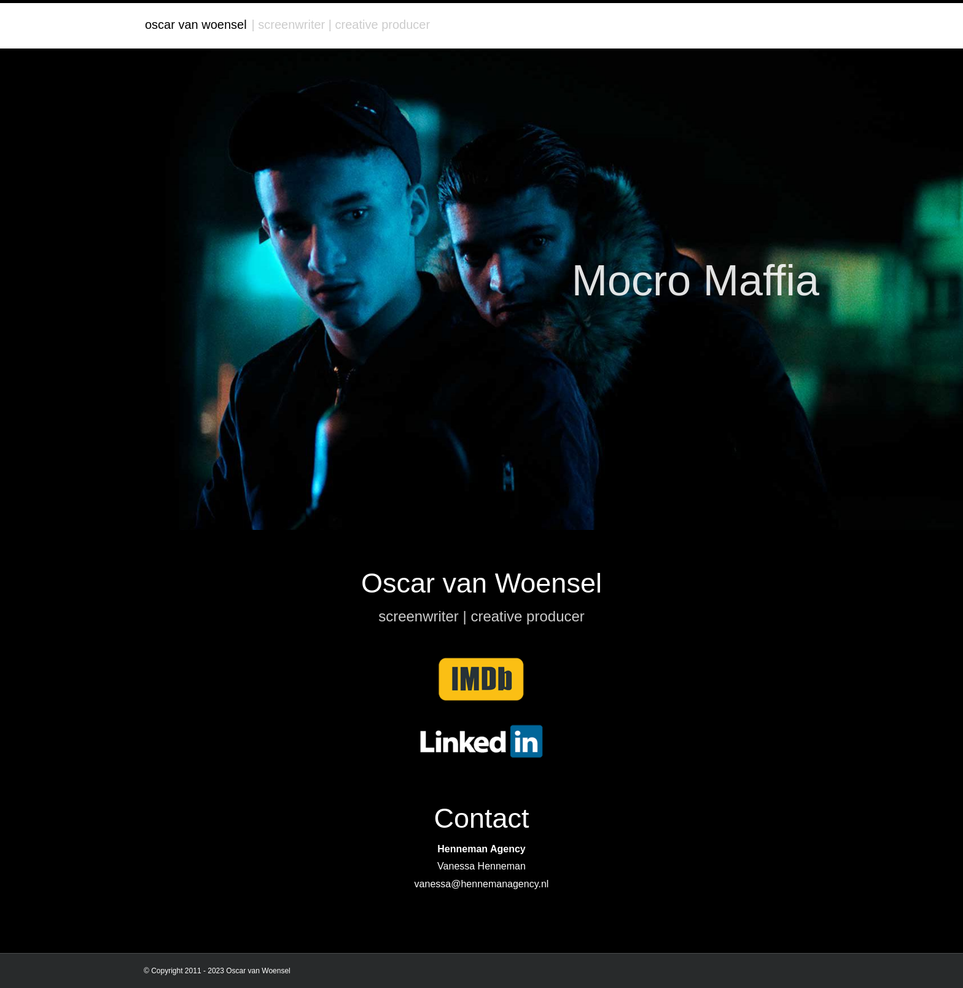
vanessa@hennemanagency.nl (482, 884)
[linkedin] (481, 729)
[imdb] (481, 661)
